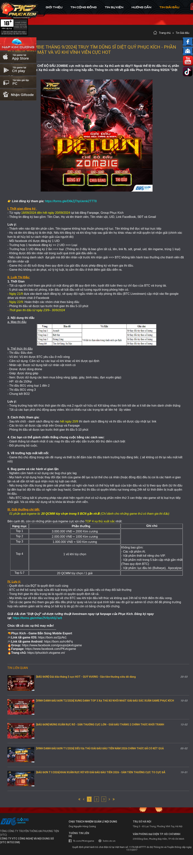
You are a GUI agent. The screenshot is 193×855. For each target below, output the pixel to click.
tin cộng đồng (83, 7)
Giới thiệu (54, 7)
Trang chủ (165, 32)
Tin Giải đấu (182, 32)
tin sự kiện (114, 7)
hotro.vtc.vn (109, 841)
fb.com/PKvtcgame (83, 841)
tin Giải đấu (169, 7)
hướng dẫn (141, 7)
